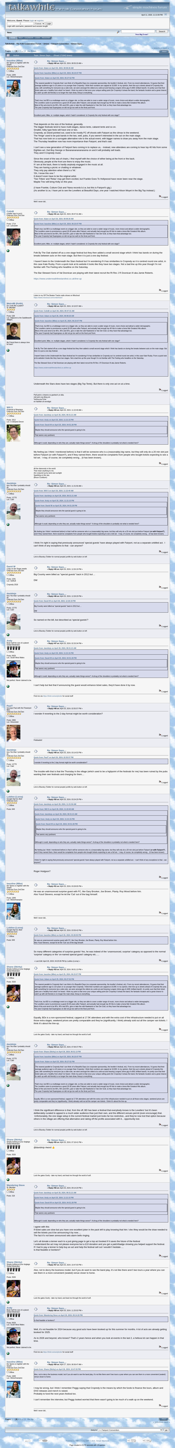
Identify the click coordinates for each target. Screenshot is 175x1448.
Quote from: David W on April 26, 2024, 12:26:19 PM (55, 601)
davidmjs (11, 483)
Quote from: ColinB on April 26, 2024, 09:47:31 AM (54, 311)
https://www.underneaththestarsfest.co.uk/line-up (58, 278)
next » (166, 48)
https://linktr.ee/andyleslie (52, 696)
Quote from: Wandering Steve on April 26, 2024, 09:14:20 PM (58, 1315)
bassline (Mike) (15, 60)
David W (11, 566)
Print (164, 51)
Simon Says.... (77, 44)
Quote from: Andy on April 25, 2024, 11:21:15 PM (53, 420)
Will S (10, 407)
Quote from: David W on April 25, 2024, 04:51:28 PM (56, 425)
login (32, 20)
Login (37, 38)
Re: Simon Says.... (56, 61)
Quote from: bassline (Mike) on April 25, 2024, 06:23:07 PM (58, 73)
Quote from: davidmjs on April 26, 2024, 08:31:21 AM (55, 415)
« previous (157, 48)
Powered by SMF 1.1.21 (75, 1441)
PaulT (10, 706)
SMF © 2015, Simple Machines (97, 1441)
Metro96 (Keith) (15, 303)
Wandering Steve (16, 1185)
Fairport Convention (60, 44)
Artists (46, 44)
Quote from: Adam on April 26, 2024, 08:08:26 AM (53, 68)
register (40, 20)
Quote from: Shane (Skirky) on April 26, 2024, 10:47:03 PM (57, 1369)
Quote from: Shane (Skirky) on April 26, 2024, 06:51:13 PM (57, 1052)
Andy (9, 640)
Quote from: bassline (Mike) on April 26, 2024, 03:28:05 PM (57, 935)
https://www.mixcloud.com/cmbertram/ (48, 298)
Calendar (29, 38)
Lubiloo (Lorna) (15, 796)
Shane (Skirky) (14, 967)
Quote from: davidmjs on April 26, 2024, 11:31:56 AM (55, 804)
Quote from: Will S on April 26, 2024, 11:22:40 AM (53, 491)
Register (46, 38)
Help (21, 38)
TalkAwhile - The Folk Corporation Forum (23, 44)
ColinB (10, 211)
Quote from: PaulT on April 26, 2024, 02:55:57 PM (53, 757)
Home (13, 38)
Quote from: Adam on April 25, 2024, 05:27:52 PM (55, 78)
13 (25, 51)
